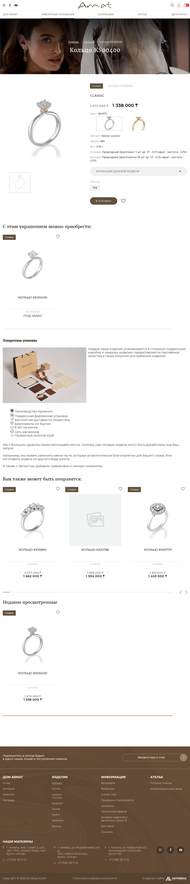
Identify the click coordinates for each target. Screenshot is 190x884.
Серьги (57, 794)
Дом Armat (10, 14)
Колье (56, 809)
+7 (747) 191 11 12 (16, 860)
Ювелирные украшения (58, 14)
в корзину (104, 201)
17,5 (95, 188)
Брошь (56, 826)
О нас (6, 783)
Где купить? (179, 14)
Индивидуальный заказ (166, 789)
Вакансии (107, 789)
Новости (8, 794)
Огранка (107, 832)
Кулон (56, 789)
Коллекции (106, 14)
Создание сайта (164, 878)
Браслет (57, 803)
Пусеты (57, 798)
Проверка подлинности (117, 800)
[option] (44, 126)
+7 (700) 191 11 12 (68, 863)
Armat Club (108, 794)
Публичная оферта (114, 811)
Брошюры (108, 783)
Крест (56, 815)
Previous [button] (180, 592)
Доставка (107, 826)
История (9, 789)
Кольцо (89, 42)
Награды (9, 800)
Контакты (107, 806)
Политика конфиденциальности (95, 878)
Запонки (57, 820)
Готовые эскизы (161, 783)
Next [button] (186, 592)
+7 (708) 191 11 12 (119, 860)
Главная (73, 42)
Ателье (142, 14)
